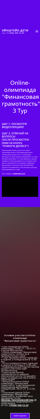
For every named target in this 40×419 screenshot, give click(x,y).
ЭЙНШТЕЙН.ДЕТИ (15, 30)
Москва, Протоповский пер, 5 (19, 399)
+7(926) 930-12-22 (18, 174)
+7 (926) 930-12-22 (15, 33)
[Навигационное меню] (37, 31)
